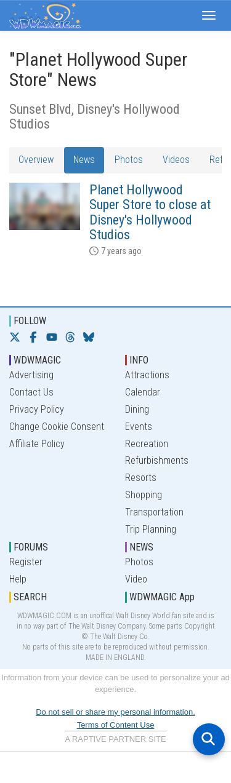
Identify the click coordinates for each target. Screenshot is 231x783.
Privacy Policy (36, 409)
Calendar (142, 392)
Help (17, 579)
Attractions (147, 375)
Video (136, 579)
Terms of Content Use (116, 724)
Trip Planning (150, 529)
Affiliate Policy (37, 444)
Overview (36, 159)
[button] (209, 15)
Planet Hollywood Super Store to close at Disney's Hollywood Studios (150, 212)
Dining (137, 409)
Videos (176, 159)
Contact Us (31, 392)
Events (138, 426)
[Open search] (209, 739)
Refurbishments (156, 460)
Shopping (143, 495)
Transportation (154, 512)
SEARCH (30, 597)
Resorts (140, 477)
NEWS (141, 547)
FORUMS (31, 547)
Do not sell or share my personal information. (115, 712)
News (84, 159)
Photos (129, 159)
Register (26, 562)
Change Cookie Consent (56, 426)
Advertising (31, 375)
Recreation (146, 444)
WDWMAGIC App (162, 597)
